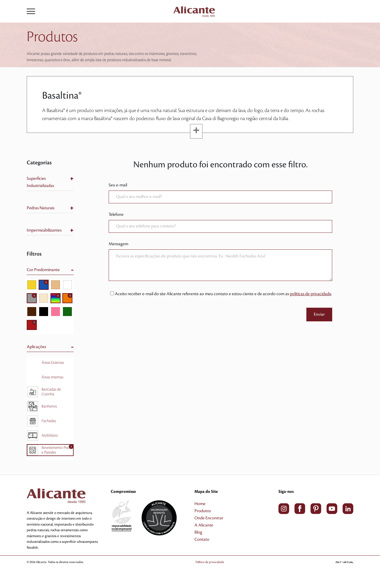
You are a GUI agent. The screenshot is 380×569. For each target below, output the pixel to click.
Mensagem (118, 244)
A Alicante (203, 525)
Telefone (116, 214)
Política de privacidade (210, 562)
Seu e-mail (118, 185)
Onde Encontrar (208, 518)
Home (199, 504)
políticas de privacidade (310, 294)
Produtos (202, 511)
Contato (201, 539)
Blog (198, 532)
